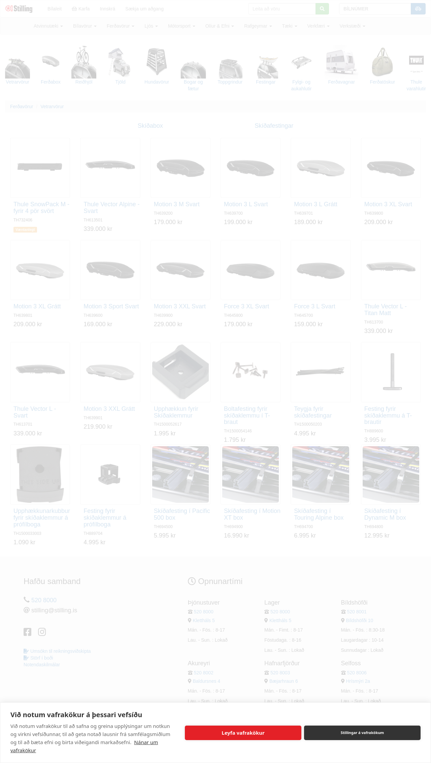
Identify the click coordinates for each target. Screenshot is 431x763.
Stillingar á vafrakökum (362, 732)
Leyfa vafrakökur (243, 732)
